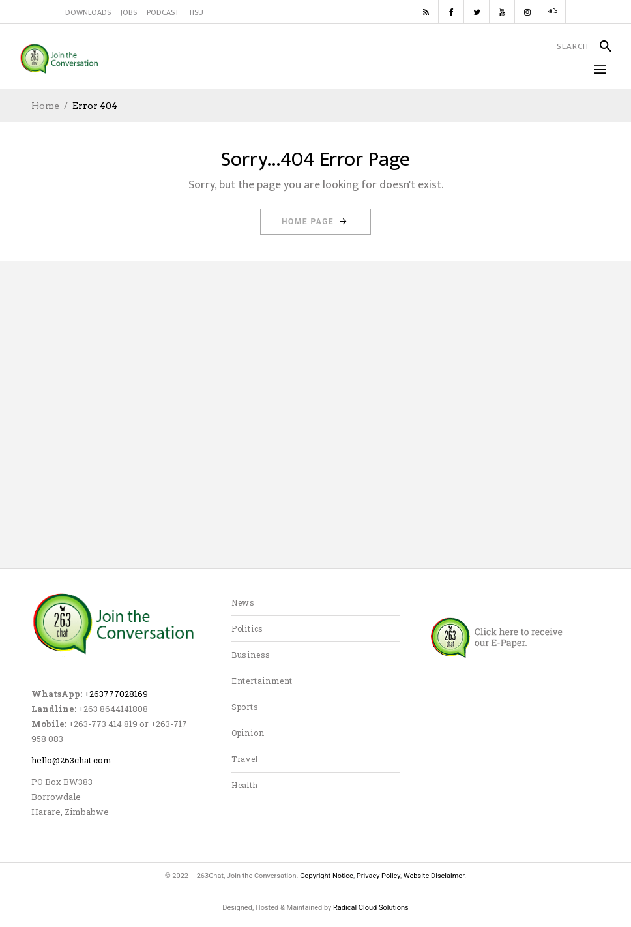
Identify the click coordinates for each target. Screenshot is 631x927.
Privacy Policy (378, 876)
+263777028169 (116, 693)
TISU (195, 12)
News (243, 602)
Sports (245, 706)
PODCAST (163, 12)
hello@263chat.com (71, 760)
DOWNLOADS (88, 12)
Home (45, 105)
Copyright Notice (326, 876)
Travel (244, 759)
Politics (247, 628)
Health (244, 785)
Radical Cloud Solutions (371, 908)
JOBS (129, 12)
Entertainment (262, 680)
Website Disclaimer (434, 876)
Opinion (248, 733)
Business (251, 654)
